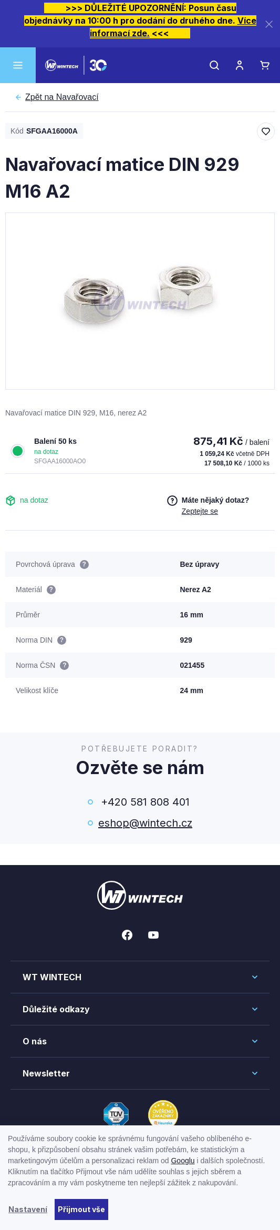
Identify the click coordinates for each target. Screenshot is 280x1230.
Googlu (182, 1160)
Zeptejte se (200, 511)
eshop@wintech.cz (145, 823)
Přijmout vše (81, 1209)
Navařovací (62, 97)
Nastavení (27, 1209)
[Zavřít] (269, 24)
